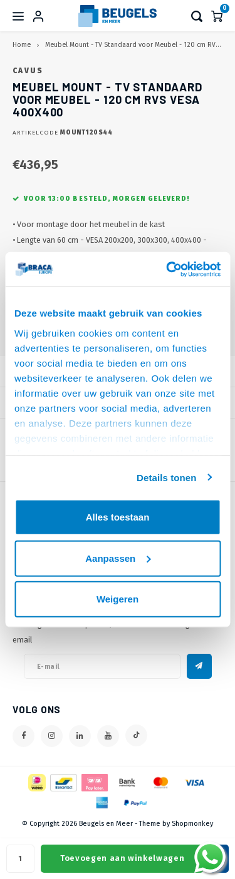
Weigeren (117, 599)
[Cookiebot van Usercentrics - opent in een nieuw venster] (167, 269)
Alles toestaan (118, 517)
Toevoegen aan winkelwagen (122, 858)
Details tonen (166, 477)
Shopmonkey (192, 824)
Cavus (28, 70)
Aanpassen (117, 557)
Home (22, 45)
